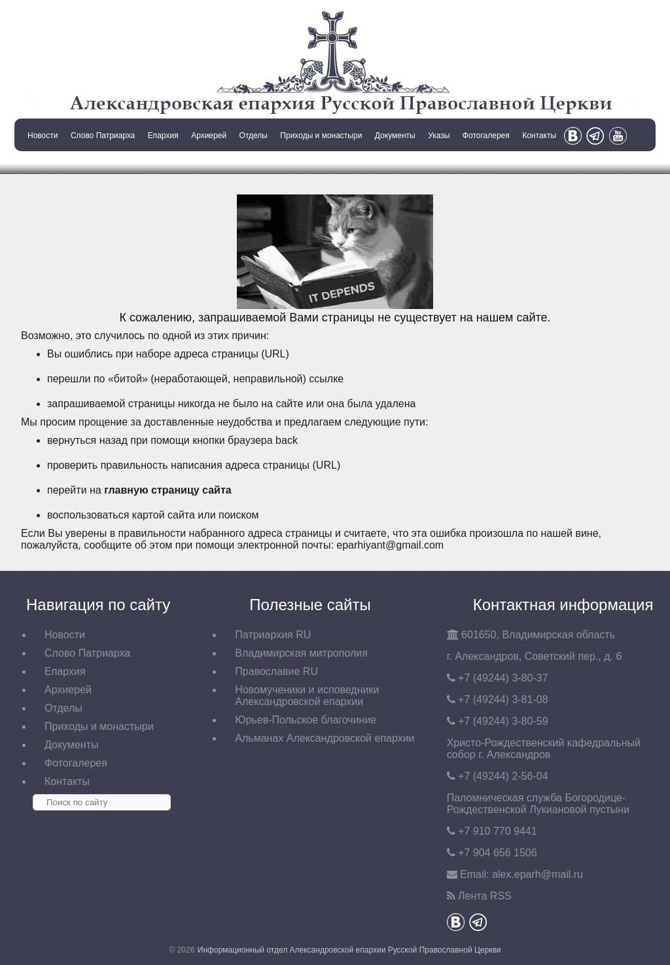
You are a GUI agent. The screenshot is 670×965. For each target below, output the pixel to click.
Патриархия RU (273, 634)
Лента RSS (485, 895)
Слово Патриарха (103, 135)
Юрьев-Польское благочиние (305, 719)
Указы (439, 135)
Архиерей (208, 135)
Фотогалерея (486, 135)
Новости (42, 135)
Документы (395, 135)
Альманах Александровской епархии (324, 738)
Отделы (253, 135)
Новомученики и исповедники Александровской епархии (307, 695)
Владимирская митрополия (301, 653)
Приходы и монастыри (321, 135)
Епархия (163, 135)
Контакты (539, 135)
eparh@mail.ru (537, 874)
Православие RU (276, 671)
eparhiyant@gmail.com (390, 545)
